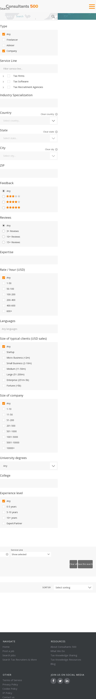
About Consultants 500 (63, 646)
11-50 (7, 415)
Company (9, 51)
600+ (7, 311)
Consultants (22, 6)
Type (3, 26)
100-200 (8, 294)
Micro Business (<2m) (16, 358)
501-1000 (9, 431)
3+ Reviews (10, 231)
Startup (8, 352)
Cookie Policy (9, 688)
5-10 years (10, 512)
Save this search (85, 564)
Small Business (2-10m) (17, 363)
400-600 (8, 306)
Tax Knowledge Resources (65, 659)
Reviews (5, 217)
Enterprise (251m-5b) (15, 380)
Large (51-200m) (13, 374)
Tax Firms (15, 76)
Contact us (8, 697)
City (2, 148)
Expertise (6, 252)
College (5, 475)
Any (6, 34)
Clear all (73, 564)
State (4, 130)
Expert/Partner (12, 523)
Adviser (8, 45)
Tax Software (18, 82)
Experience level (11, 493)
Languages (7, 321)
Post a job (8, 651)
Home (9, 16)
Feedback (7, 183)
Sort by (46, 587)
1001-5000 (10, 437)
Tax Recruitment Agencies (25, 87)
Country (5, 113)
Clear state (48, 131)
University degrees (13, 458)
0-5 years (9, 507)
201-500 (8, 426)
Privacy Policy (10, 684)
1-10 (6, 409)
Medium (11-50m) (14, 369)
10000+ (8, 448)
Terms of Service (12, 680)
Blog (53, 663)
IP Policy (7, 693)
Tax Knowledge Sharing (63, 655)
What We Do (57, 651)
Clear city (49, 149)
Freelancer (10, 40)
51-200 (8, 420)
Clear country (47, 114)
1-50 (6, 283)
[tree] (29, 81)
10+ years (9, 518)
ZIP (2, 165)
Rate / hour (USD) (12, 270)
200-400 (8, 300)
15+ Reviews (11, 242)
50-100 (8, 289)
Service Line (8, 61)
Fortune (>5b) (11, 386)
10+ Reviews (11, 237)
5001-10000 (10, 443)
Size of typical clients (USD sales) (23, 338)
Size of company (11, 395)
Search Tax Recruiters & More (19, 659)
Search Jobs (9, 655)
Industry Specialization (16, 95)
